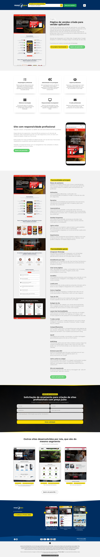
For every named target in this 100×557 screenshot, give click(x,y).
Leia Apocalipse (72, 549)
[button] (70, 5)
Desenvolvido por (50, 555)
